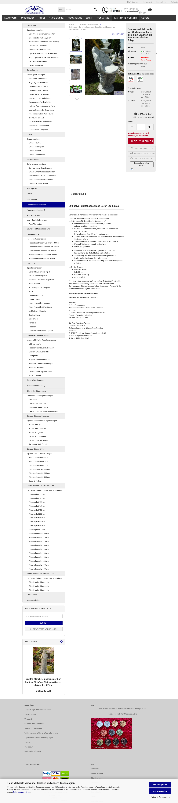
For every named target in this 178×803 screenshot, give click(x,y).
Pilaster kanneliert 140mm (38, 545)
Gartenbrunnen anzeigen (36, 164)
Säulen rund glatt (34, 424)
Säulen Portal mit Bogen (37, 440)
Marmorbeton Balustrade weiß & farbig (43, 42)
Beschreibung (78, 193)
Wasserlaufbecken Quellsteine (40, 180)
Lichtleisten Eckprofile (36, 311)
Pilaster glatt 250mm (36, 518)
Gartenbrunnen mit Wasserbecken (41, 176)
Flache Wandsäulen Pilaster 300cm (39, 486)
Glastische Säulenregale (35, 391)
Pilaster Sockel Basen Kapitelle (40, 331)
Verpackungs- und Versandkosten (37, 710)
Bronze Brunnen (34, 151)
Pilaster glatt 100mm (36, 494)
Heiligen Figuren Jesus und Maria (41, 106)
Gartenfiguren (27, 18)
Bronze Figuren (34, 143)
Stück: (130, 122)
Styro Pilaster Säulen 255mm (39, 582)
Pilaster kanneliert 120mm (38, 537)
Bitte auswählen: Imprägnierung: (141, 74)
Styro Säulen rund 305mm (38, 461)
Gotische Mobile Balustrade (38, 50)
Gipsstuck (30, 263)
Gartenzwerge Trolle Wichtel (39, 102)
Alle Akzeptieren (160, 784)
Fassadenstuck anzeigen (36, 239)
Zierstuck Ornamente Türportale (40, 280)
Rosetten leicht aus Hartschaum (40, 348)
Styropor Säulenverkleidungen (37, 416)
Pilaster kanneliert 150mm (38, 549)
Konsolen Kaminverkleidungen (40, 364)
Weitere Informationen (160, 797)
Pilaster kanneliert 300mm (38, 561)
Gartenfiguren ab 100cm (37, 90)
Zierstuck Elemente (35, 367)
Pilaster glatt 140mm (36, 506)
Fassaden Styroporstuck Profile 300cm (43, 243)
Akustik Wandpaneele (34, 380)
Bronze (41, 18)
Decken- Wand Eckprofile (38, 352)
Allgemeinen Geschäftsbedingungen (38, 738)
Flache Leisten (33, 299)
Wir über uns (132, 2)
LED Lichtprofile (34, 344)
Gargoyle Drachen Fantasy (38, 94)
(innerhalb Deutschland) (149, 54)
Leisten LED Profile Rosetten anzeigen (41, 340)
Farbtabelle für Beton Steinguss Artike (122, 714)
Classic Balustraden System (39, 38)
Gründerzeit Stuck (35, 295)
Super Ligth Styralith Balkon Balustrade (43, 57)
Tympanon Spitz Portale (37, 444)
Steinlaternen (103, 18)
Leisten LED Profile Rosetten (37, 335)
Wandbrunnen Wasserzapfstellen (41, 172)
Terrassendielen (32, 600)
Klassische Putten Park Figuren (40, 114)
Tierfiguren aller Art (35, 118)
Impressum (28, 747)
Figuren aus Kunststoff (35, 210)
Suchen (43, 623)
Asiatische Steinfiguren (37, 78)
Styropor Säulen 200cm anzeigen (39, 453)
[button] (147, 2)
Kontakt (27, 742)
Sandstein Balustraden (37, 61)
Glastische (32, 399)
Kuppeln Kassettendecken (38, 360)
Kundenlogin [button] (161, 2)
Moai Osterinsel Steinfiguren (39, 98)
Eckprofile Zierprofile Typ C (38, 272)
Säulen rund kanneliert (36, 428)
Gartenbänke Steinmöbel (125, 18)
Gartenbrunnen (56, 18)
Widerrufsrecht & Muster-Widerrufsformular (41, 733)
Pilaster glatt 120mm (36, 498)
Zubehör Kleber (34, 375)
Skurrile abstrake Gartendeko (39, 122)
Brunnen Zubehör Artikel (37, 184)
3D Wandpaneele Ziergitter (38, 287)
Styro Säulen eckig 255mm (38, 469)
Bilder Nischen (33, 284)
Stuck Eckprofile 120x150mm (39, 307)
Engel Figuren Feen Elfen (37, 82)
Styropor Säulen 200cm (35, 449)
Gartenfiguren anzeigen (36, 75)
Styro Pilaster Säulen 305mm (39, 586)
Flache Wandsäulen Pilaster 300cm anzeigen (44, 490)
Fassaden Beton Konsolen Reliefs (41, 258)
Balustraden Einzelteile (37, 46)
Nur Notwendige (160, 791)
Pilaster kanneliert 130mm (38, 541)
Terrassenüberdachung (35, 385)
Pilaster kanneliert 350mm (38, 565)
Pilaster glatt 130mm (36, 502)
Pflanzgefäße (75, 18)
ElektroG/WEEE (30, 714)
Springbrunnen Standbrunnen (39, 168)
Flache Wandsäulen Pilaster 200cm (39, 574)
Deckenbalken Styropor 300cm (40, 371)
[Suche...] (61, 9)
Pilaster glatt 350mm (36, 526)
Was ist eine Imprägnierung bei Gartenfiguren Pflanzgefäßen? (122, 709)
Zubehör (31, 291)
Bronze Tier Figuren (35, 147)
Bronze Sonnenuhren (36, 155)
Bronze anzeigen (33, 139)
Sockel (89, 18)
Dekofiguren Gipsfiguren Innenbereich (42, 411)
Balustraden (10, 18)
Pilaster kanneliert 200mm (38, 553)
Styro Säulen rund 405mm (38, 465)
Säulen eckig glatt (35, 432)
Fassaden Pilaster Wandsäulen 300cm (43, 247)
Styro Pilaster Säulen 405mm (39, 590)
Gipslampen (32, 319)
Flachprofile (32, 356)
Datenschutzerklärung (21, 792)
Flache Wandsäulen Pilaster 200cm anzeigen (44, 578)
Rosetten (31, 327)
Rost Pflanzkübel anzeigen (37, 220)
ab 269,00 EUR (43, 691)
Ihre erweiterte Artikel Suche (43, 629)
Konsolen (31, 323)
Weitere (145, 18)
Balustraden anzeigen (35, 30)
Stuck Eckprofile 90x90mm (38, 303)
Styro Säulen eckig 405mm (38, 477)
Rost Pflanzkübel (32, 215)
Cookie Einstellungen (32, 751)
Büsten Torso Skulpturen (37, 130)
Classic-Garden (118, 34)
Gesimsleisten (33, 315)
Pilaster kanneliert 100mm (38, 534)
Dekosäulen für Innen (36, 403)
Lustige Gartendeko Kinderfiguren (41, 110)
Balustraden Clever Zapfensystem (41, 34)
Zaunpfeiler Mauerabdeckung (37, 229)
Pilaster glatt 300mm (36, 522)
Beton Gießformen (35, 65)
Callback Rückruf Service (34, 724)
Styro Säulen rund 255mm (38, 457)
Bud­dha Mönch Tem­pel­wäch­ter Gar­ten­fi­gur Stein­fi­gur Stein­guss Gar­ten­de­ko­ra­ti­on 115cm (43, 682)
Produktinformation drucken (141, 164)
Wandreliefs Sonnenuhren (38, 126)
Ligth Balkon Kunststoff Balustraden (42, 53)
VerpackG (28, 719)
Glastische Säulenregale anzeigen (40, 396)
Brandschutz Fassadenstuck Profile (42, 255)
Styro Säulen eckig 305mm (38, 473)
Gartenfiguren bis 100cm (37, 86)
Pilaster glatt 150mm (36, 510)
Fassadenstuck (32, 234)
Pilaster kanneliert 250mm (38, 557)
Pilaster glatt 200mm (36, 514)
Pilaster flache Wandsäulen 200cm (41, 251)
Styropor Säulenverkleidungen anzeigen (42, 421)
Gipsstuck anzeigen (34, 268)
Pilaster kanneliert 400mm (38, 569)
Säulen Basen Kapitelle (37, 276)
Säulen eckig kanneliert (37, 436)
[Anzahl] (140, 127)
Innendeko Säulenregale (37, 407)
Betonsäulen (31, 595)
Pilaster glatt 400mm (36, 530)
